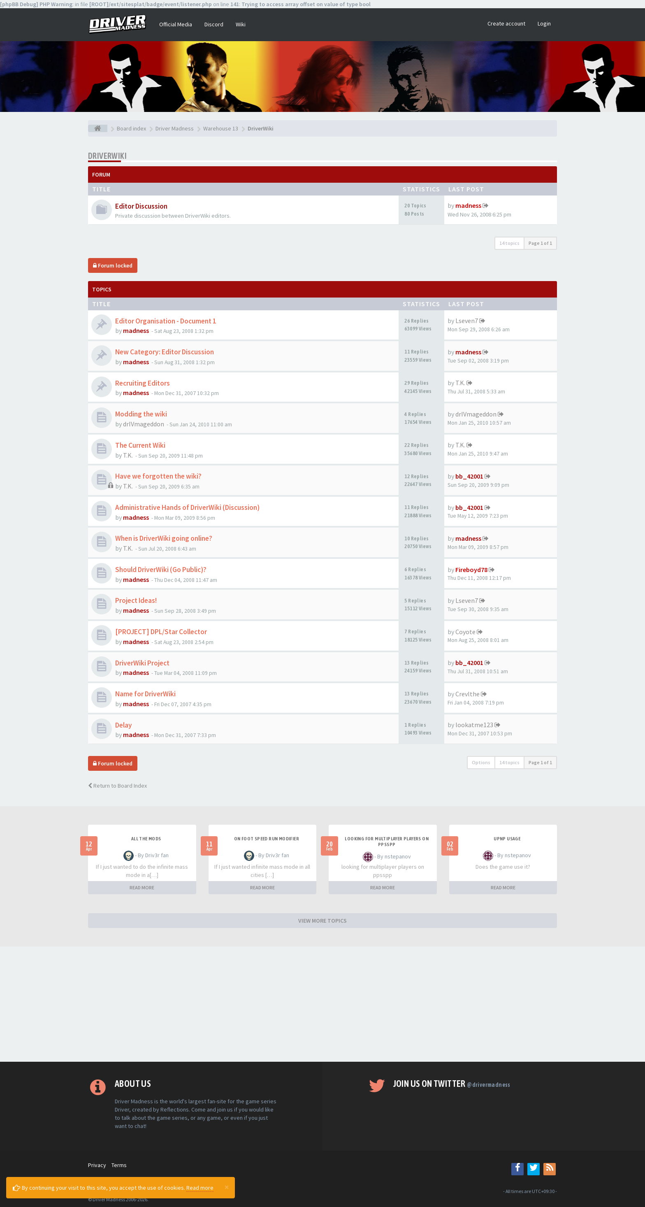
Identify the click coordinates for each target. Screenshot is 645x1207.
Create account (506, 23)
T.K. (460, 383)
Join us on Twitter (451, 1083)
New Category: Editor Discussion (164, 351)
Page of (540, 243)
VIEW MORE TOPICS (322, 920)
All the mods (146, 839)
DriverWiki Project (142, 662)
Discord (213, 24)
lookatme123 (474, 725)
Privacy (97, 1165)
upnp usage (507, 839)
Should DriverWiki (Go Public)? (160, 569)
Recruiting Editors (142, 383)
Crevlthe (467, 694)
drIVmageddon (143, 424)
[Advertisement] (322, 1004)
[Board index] (97, 128)
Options (481, 762)
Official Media (175, 24)
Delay (123, 725)
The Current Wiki (140, 445)
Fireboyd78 (471, 569)
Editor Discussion (141, 206)
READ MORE (142, 887)
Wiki (241, 24)
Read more (199, 1187)
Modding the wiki (141, 414)
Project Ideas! (136, 600)
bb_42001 (469, 476)
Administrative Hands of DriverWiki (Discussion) (187, 507)
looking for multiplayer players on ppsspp (387, 841)
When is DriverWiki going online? (163, 538)
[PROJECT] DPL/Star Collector (161, 631)
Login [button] (544, 23)
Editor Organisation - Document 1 (165, 321)
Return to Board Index (117, 785)
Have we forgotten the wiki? (158, 476)
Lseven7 (466, 320)
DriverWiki (107, 155)
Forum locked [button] (112, 265)
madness (468, 205)
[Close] (227, 1187)
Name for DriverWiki (145, 693)
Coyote (465, 632)
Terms (119, 1165)
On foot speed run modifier (266, 839)
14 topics (509, 243)
